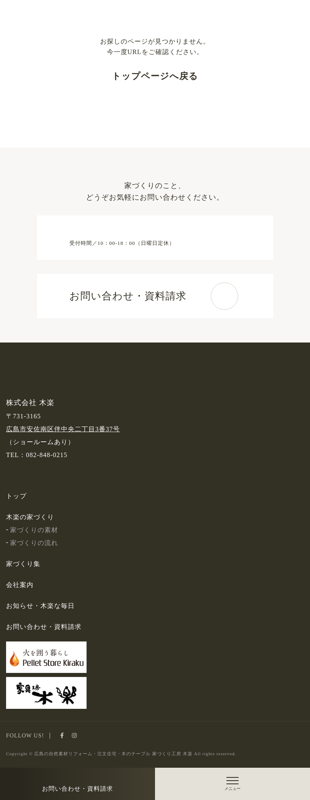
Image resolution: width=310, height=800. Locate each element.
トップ (16, 496)
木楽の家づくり (30, 517)
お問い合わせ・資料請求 (77, 788)
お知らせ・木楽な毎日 (40, 605)
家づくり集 (23, 563)
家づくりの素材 (32, 529)
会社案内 (20, 584)
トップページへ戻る (155, 76)
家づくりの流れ (32, 542)
